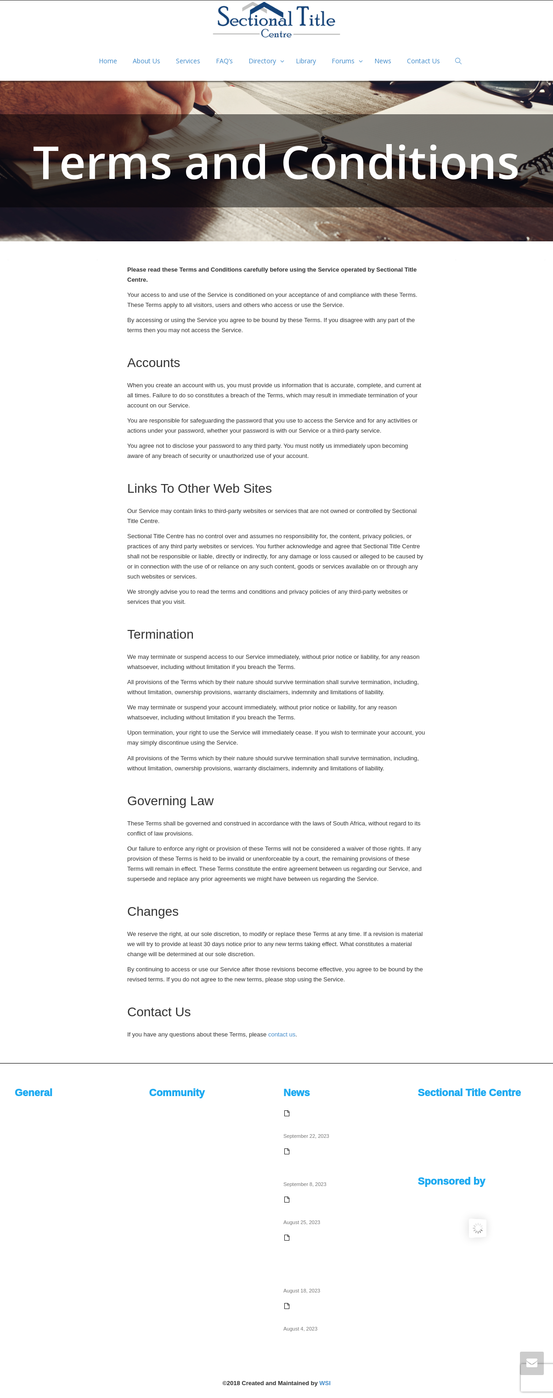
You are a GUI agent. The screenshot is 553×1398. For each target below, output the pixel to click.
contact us (281, 1034)
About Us (146, 60)
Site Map (26, 1246)
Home (108, 60)
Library (306, 60)
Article (157, 1186)
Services (188, 60)
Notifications (165, 1140)
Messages (162, 1156)
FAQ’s (224, 60)
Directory (263, 60)
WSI (325, 1383)
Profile (157, 1125)
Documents (30, 1186)
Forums (344, 60)
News (382, 60)
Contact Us (423, 60)
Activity (158, 1110)
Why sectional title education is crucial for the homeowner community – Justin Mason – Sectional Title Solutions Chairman (341, 1161)
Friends (159, 1171)
